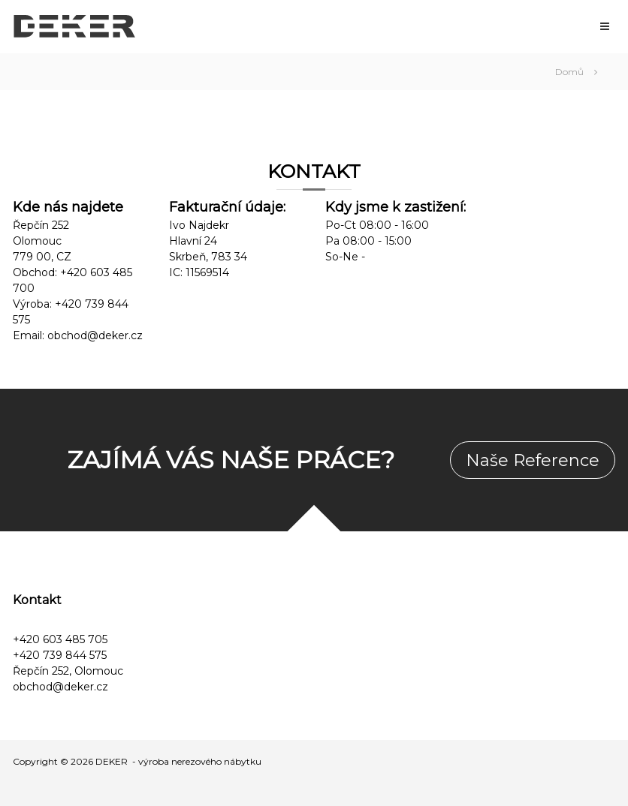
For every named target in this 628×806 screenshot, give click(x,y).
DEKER (111, 761)
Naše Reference (532, 460)
